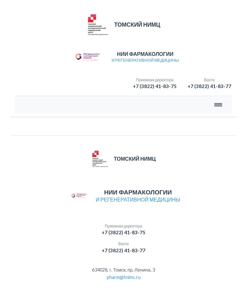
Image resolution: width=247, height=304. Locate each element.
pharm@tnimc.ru (124, 277)
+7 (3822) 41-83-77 (209, 86)
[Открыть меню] (218, 105)
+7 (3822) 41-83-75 (155, 86)
